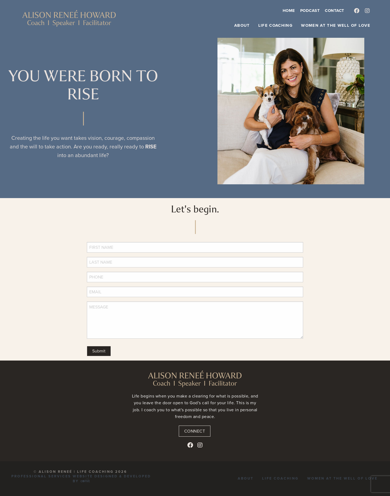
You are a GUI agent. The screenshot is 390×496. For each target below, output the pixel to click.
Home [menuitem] (289, 10)
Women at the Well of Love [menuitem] (335, 25)
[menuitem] (357, 11)
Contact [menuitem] (334, 10)
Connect (194, 431)
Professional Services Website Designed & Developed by (81, 479)
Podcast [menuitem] (310, 10)
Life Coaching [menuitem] (275, 25)
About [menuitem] (242, 25)
